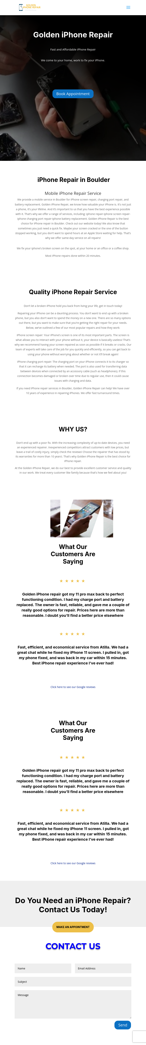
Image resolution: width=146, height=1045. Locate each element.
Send (122, 1025)
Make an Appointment (73, 927)
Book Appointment (73, 93)
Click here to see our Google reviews (73, 687)
